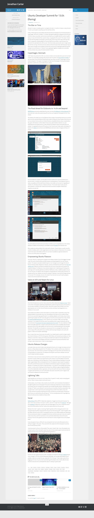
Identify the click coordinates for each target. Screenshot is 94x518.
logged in (35, 498)
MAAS (35, 128)
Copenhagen (48, 467)
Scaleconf (64, 402)
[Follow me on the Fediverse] (19, 10)
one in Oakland (63, 454)
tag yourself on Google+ (63, 57)
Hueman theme (22, 507)
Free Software (37, 10)
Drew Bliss (63, 467)
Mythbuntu (46, 469)
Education (30, 10)
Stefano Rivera (31, 401)
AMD (31, 467)
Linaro (33, 469)
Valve (29, 472)
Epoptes (56, 245)
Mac (39, 469)
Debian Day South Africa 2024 (13, 89)
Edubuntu (67, 467)
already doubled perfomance (36, 319)
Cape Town (43, 467)
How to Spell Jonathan (80, 20)
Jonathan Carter (15, 4)
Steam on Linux (63, 303)
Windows (32, 472)
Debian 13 (9, 47)
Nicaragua (50, 469)
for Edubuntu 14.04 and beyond (61, 111)
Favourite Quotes (79, 23)
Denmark (58, 467)
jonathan (31, 22)
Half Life (29, 469)
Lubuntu (36, 469)
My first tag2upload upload (13, 76)
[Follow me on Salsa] (21, 10)
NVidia (54, 469)
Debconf (33, 404)
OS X (60, 469)
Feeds (77, 26)
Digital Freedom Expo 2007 (48, 487)
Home (77, 15)
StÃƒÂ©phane (31, 111)
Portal (63, 469)
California (34, 467)
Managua (42, 469)
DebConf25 (9, 61)
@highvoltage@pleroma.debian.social (14, 31)
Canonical (38, 467)
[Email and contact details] (17, 10)
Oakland (57, 469)
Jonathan (44, 10)
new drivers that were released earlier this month (47, 323)
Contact (77, 17)
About (77, 28)
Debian (55, 467)
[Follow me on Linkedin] (23, 10)
